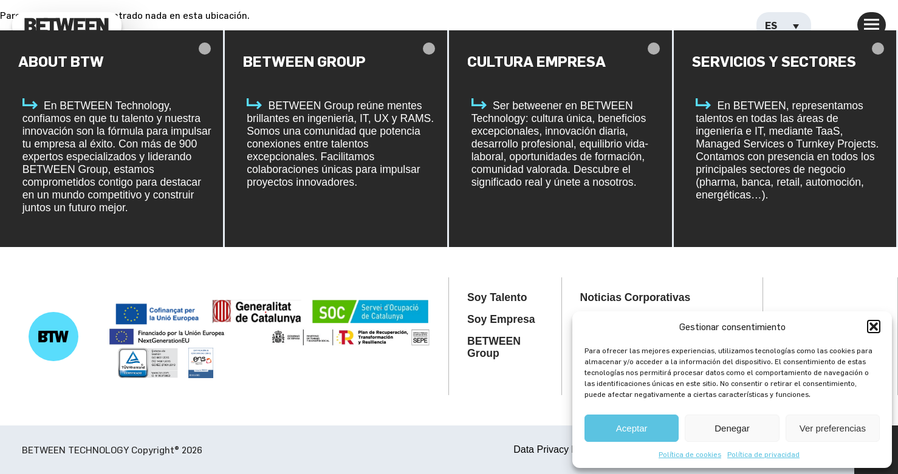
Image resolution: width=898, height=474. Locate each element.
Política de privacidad (763, 454)
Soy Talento (497, 297)
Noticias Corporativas (635, 297)
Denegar (732, 428)
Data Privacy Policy (555, 449)
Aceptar (632, 428)
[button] (874, 326)
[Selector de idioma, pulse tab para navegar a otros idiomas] (783, 26)
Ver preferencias (833, 428)
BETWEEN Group (494, 347)
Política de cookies (690, 454)
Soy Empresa (501, 319)
